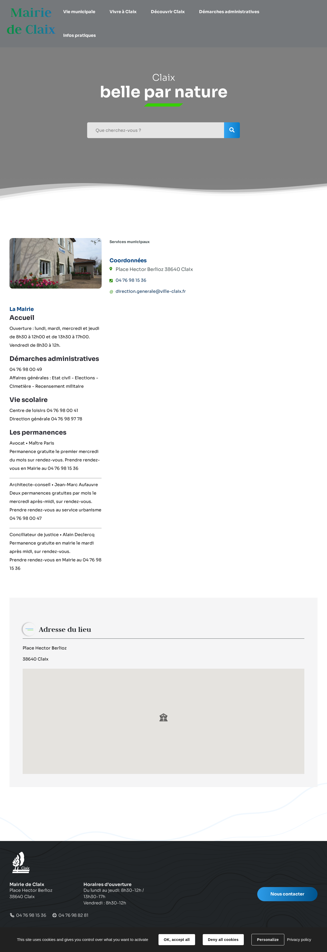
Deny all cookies (223, 940)
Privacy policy (299, 939)
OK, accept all (177, 940)
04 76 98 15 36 (131, 280)
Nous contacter (287, 894)
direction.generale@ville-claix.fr (151, 291)
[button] (81, 12)
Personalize (268, 940)
